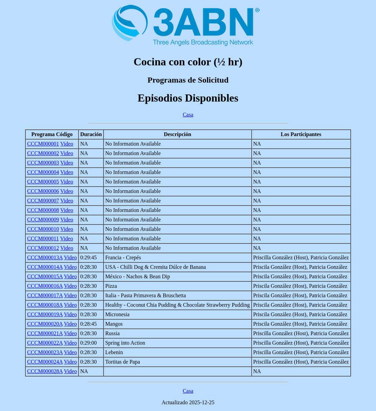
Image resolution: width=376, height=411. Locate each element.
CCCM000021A (45, 333)
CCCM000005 (43, 182)
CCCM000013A (45, 257)
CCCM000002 (43, 153)
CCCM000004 (43, 172)
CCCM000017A (45, 295)
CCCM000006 (43, 191)
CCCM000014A (45, 267)
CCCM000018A (45, 305)
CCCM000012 (43, 248)
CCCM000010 (43, 229)
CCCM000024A (45, 362)
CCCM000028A (45, 371)
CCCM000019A (45, 314)
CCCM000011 (43, 238)
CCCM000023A (45, 352)
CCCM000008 (43, 210)
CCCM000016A (45, 286)
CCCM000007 (43, 200)
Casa (188, 114)
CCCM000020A (45, 324)
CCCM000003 (43, 163)
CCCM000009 (43, 219)
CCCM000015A (45, 276)
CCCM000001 (43, 144)
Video (66, 144)
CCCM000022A (45, 343)
